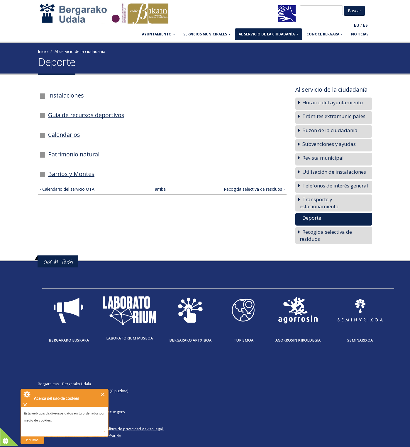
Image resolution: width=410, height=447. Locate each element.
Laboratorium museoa (129, 338)
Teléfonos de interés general (335, 185)
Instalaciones (66, 95)
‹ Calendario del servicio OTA (67, 189)
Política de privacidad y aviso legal (133, 428)
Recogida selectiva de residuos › (254, 189)
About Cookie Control (27, 394)
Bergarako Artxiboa (190, 340)
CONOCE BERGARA (324, 34)
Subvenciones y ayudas (329, 144)
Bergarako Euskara (69, 340)
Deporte (311, 217)
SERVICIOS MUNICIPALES (207, 34)
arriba (160, 189)
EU (356, 25)
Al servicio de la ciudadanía (268, 34)
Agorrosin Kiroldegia (298, 340)
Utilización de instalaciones (334, 171)
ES (365, 25)
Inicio (43, 51)
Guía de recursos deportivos (86, 115)
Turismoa (243, 340)
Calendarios (64, 135)
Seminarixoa (360, 340)
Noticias (359, 34)
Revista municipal (323, 157)
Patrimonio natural (73, 154)
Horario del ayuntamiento (332, 102)
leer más (32, 440)
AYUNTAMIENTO (158, 34)
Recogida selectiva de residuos (326, 235)
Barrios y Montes (71, 174)
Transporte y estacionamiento (319, 203)
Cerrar (103, 394)
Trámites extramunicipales (333, 116)
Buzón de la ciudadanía (330, 130)
